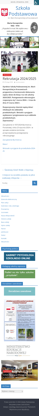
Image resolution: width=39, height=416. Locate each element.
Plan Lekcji (4, 203)
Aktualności (7, 75)
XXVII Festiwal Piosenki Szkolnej (20, 374)
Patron (3, 229)
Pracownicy (5, 209)
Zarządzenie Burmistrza (12, 140)
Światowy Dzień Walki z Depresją (17, 170)
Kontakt (3, 238)
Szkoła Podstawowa (23, 11)
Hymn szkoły (5, 225)
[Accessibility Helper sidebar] (36, 2)
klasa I (5, 144)
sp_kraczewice (20, 82)
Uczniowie (4, 212)
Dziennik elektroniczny (9, 199)
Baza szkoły (5, 222)
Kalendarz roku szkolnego (10, 206)
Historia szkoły (6, 219)
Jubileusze (4, 232)
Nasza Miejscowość (8, 216)
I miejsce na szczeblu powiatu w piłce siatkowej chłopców (18, 176)
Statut (3, 235)
